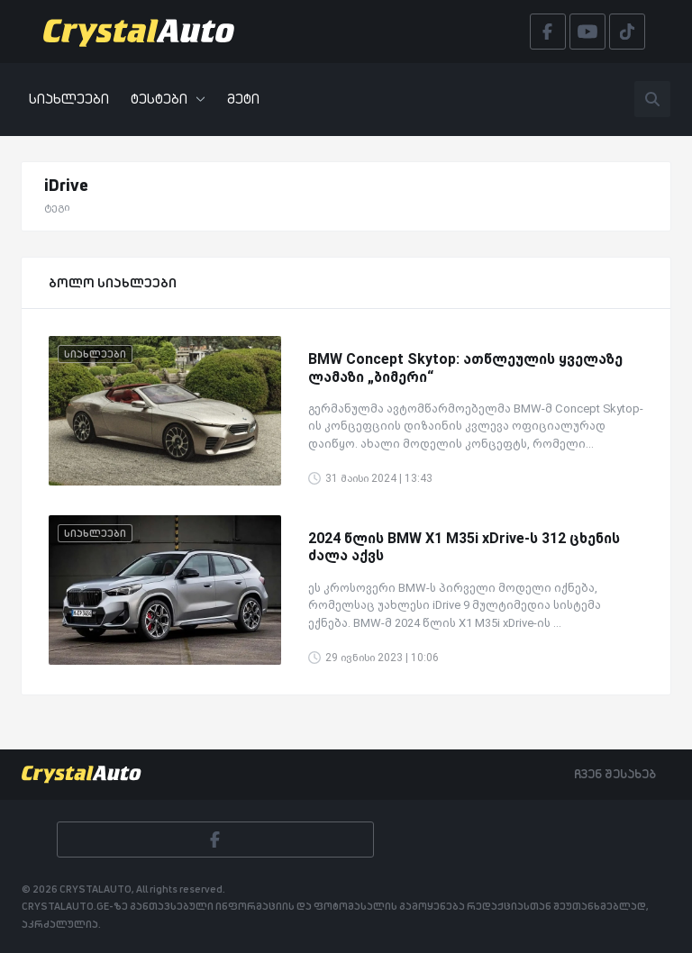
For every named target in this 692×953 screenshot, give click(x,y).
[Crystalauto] (144, 31)
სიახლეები (69, 98)
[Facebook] (215, 839)
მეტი (243, 98)
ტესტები (168, 98)
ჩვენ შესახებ (615, 774)
